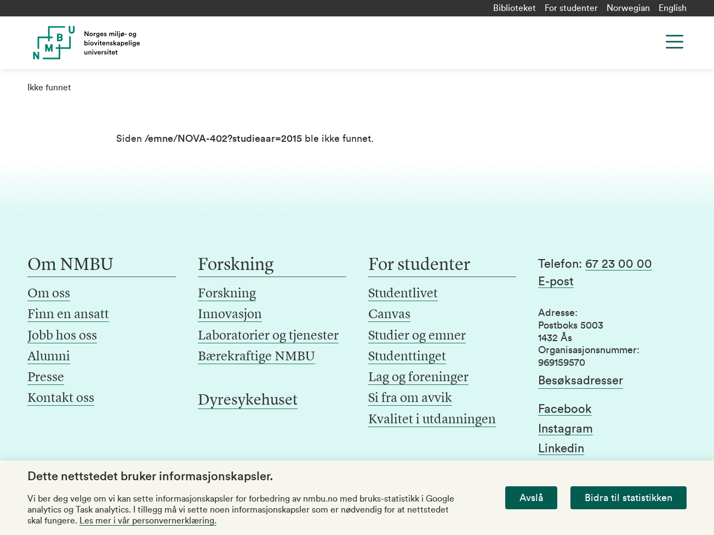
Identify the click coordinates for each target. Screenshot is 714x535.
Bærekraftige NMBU (256, 357)
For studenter (571, 8)
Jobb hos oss (62, 336)
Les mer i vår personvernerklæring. (147, 520)
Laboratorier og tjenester (268, 336)
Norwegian (628, 8)
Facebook (565, 409)
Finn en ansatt (68, 314)
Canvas (389, 314)
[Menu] (674, 42)
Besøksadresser (580, 381)
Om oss (48, 294)
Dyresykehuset (248, 401)
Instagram (565, 429)
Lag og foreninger (418, 377)
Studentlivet (403, 294)
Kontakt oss (60, 398)
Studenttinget (407, 357)
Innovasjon (230, 314)
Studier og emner (417, 336)
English (673, 8)
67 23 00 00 (618, 264)
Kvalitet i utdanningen (432, 420)
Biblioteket (514, 8)
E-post (556, 281)
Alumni (48, 357)
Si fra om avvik (410, 398)
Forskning (227, 294)
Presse (45, 377)
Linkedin (561, 448)
